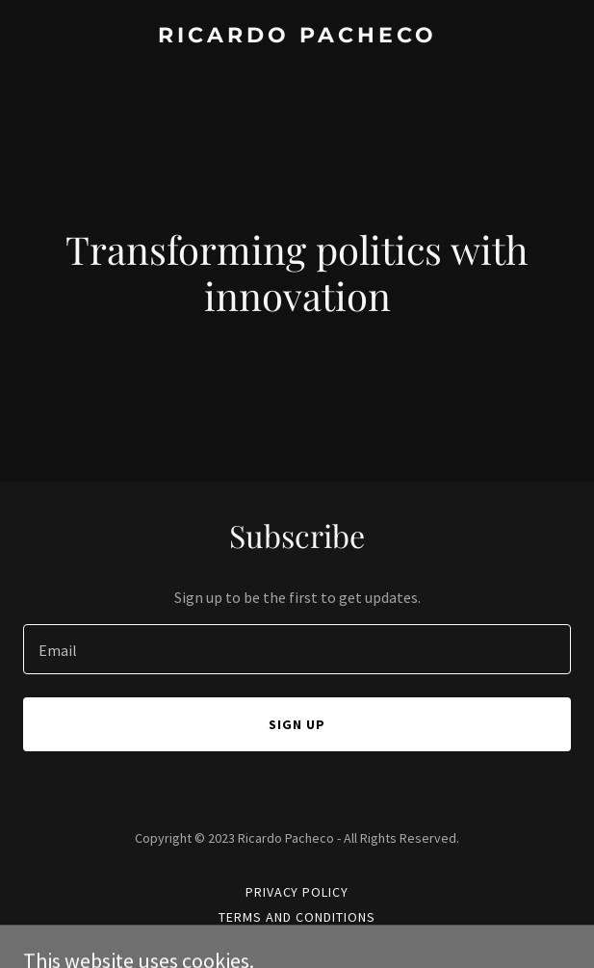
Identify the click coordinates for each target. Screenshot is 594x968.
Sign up (297, 724)
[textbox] (297, 649)
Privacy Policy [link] (297, 892)
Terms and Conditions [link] (297, 917)
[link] (297, 36)
